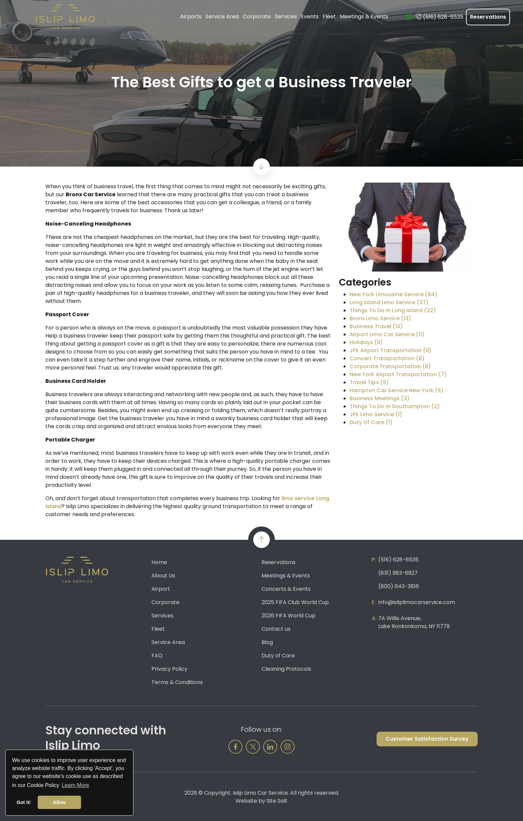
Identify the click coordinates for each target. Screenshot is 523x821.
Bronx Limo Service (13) (380, 318)
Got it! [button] (24, 802)
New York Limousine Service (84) (393, 294)
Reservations (488, 17)
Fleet (158, 629)
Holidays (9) (366, 342)
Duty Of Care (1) (371, 422)
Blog (267, 642)
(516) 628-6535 (398, 559)
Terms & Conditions (177, 682)
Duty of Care (278, 655)
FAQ (156, 655)
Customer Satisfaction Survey (427, 739)
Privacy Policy (169, 669)
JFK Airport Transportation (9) (391, 350)
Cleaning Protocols (286, 669)
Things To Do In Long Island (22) (393, 310)
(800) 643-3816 (398, 586)
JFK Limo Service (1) (376, 414)
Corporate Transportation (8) (390, 366)
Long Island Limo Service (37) (389, 302)
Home (159, 562)
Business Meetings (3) (380, 398)
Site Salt (277, 801)
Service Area (168, 642)
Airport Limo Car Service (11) (387, 334)
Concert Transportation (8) (387, 358)
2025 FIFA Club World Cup (295, 602)
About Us (163, 575)
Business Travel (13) (376, 326)
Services (162, 615)
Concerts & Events (286, 589)
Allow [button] (59, 802)
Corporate (165, 602)
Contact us (276, 629)
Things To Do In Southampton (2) (395, 406)
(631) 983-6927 (398, 573)
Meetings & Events (286, 575)
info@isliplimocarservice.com (416, 602)
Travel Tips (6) (369, 382)
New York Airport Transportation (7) (398, 374)
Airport (160, 589)
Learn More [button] (75, 785)
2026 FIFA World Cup (289, 615)
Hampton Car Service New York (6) (397, 390)
